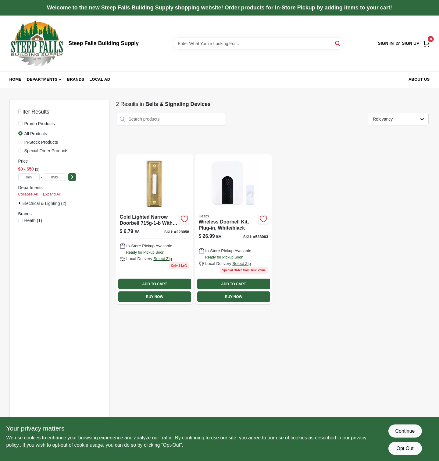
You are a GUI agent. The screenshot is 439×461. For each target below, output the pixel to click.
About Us (419, 79)
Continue (405, 431)
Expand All (52, 194)
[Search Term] (258, 43)
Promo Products (39, 123)
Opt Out (404, 448)
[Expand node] (20, 203)
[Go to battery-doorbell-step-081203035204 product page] (233, 229)
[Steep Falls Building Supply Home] (36, 43)
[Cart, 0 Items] (426, 43)
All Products (35, 133)
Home (15, 79)
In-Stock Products (41, 142)
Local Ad (99, 79)
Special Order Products (46, 150)
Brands (75, 79)
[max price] (54, 177)
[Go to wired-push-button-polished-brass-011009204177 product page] (154, 229)
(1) (33, 220)
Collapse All (28, 194)
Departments (42, 79)
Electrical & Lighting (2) (44, 203)
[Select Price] (72, 177)
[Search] (338, 43)
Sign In (386, 43)
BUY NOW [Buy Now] (154, 297)
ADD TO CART (154, 284)
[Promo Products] (20, 123)
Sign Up (410, 43)
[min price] (29, 177)
